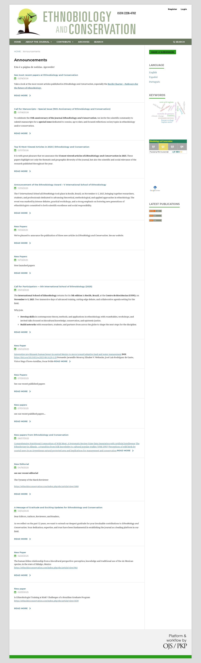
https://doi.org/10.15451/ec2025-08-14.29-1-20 (35, 357)
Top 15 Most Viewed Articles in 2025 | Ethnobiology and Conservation (51, 147)
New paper (20, 588)
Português (154, 81)
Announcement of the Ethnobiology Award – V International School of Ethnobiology (60, 184)
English (153, 72)
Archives (83, 42)
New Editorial (21, 464)
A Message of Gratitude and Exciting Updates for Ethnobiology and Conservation (58, 507)
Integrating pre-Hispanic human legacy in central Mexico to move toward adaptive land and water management (67, 354)
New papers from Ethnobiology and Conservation (41, 435)
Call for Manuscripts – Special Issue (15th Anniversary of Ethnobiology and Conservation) (62, 109)
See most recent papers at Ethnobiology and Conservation (46, 75)
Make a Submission (162, 52)
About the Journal (38, 42)
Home (17, 42)
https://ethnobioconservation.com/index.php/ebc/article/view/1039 (46, 600)
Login (184, 9)
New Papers (20, 226)
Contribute (64, 42)
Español (153, 77)
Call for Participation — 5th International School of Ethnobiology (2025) (53, 286)
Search (98, 42)
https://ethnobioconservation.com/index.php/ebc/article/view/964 (45, 567)
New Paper (20, 345)
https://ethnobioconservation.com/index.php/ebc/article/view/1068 (46, 486)
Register (172, 9)
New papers (20, 405)
